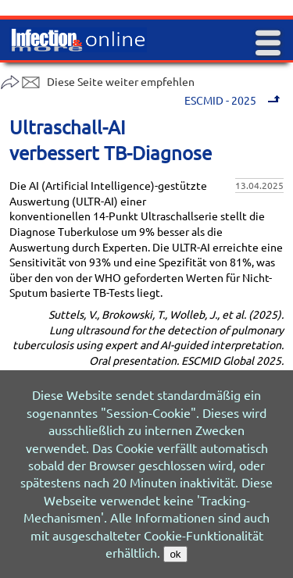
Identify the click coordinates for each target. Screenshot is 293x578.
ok (175, 554)
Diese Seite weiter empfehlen (97, 81)
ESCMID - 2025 (234, 100)
